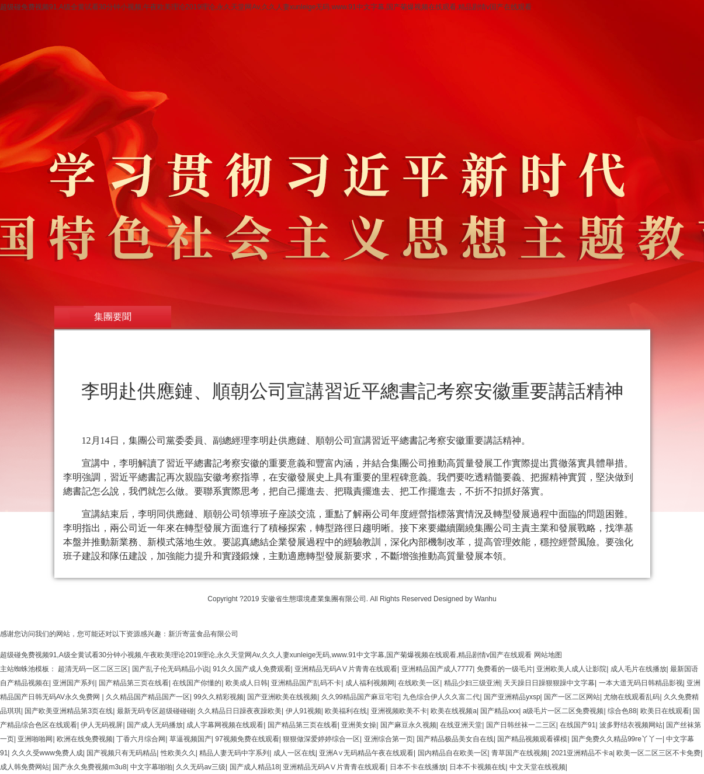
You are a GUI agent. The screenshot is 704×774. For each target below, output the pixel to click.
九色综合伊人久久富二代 (441, 697)
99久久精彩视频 (218, 697)
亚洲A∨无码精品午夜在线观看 (366, 753)
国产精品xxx (499, 711)
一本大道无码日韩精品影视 (641, 683)
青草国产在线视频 (519, 753)
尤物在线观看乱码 (632, 697)
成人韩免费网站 (24, 767)
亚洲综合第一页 (388, 739)
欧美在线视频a (454, 711)
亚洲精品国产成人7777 (437, 669)
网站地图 (548, 655)
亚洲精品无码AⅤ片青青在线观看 (345, 669)
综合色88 (622, 711)
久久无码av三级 (201, 767)
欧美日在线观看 (664, 711)
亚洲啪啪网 (35, 739)
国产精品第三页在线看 (134, 683)
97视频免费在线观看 (247, 739)
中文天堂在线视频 (537, 767)
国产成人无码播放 (155, 725)
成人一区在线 (294, 753)
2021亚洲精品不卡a (581, 753)
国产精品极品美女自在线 (455, 739)
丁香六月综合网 (140, 739)
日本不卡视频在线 (477, 767)
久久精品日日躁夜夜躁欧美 (239, 711)
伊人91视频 (303, 711)
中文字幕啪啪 (151, 767)
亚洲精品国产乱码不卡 (306, 683)
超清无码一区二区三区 (93, 669)
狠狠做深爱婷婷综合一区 (321, 739)
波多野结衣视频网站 (631, 725)
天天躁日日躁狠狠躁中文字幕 (549, 683)
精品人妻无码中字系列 (234, 753)
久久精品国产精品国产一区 (148, 697)
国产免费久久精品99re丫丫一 (617, 739)
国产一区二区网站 (572, 697)
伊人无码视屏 (102, 725)
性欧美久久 (178, 753)
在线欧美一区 (419, 683)
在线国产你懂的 (196, 683)
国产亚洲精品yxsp (512, 697)
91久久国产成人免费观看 (251, 669)
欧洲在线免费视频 (85, 739)
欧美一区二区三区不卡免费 (658, 753)
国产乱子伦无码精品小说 (170, 669)
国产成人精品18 (254, 767)
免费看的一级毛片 (505, 669)
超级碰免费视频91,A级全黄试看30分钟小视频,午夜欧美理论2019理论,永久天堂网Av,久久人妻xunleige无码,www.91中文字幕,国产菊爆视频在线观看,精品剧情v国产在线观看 (266, 7)
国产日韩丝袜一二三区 (521, 725)
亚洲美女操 (358, 725)
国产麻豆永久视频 (408, 725)
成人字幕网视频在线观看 (224, 725)
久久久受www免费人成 (47, 753)
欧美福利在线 (346, 711)
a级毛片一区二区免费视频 (563, 711)
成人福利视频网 (369, 683)
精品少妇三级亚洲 (472, 683)
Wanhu (485, 599)
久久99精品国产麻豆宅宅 (360, 697)
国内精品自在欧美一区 (453, 753)
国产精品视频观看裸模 (532, 739)
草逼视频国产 (190, 739)
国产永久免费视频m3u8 (89, 767)
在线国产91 (577, 725)
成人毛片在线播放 (639, 669)
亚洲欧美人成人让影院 (571, 669)
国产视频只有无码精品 (121, 753)
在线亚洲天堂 (461, 725)
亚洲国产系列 (74, 683)
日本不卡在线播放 (418, 767)
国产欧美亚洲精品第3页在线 (69, 711)
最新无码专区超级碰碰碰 (155, 711)
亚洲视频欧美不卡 (399, 711)
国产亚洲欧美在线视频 (282, 697)
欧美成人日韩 (247, 683)
